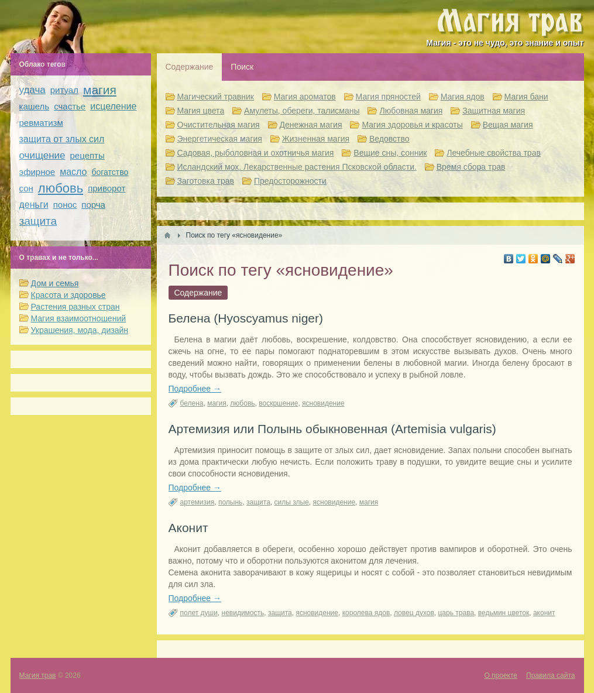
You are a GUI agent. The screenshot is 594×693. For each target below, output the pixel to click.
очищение (42, 155)
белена (192, 403)
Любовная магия (410, 110)
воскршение (278, 403)
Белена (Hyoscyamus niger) (246, 318)
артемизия (197, 502)
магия (216, 403)
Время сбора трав (471, 166)
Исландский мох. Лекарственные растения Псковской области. (297, 166)
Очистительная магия (218, 124)
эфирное (37, 172)
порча (93, 205)
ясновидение (323, 403)
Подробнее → (195, 388)
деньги (34, 205)
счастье (69, 106)
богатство (110, 172)
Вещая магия (508, 124)
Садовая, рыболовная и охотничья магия (255, 152)
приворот (106, 188)
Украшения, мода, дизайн (79, 330)
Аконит (188, 527)
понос (65, 205)
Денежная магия (311, 124)
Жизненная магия (315, 138)
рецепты (87, 155)
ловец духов (414, 613)
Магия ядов (463, 96)
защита (258, 502)
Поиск (242, 66)
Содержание (190, 66)
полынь (230, 502)
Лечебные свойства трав (494, 152)
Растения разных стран (75, 306)
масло (73, 172)
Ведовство (389, 138)
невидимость (243, 613)
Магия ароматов (305, 96)
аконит (544, 613)
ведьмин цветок (504, 613)
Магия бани (526, 96)
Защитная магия (493, 110)
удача (32, 89)
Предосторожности (290, 181)
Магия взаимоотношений (78, 318)
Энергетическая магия (219, 138)
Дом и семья (55, 283)
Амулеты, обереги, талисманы (302, 110)
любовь (242, 403)
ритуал (64, 90)
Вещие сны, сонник (390, 152)
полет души (199, 613)
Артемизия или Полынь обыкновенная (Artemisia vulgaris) (332, 428)
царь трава (456, 613)
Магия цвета (201, 110)
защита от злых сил (62, 139)
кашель (34, 106)
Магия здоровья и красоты (412, 124)
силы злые (291, 502)
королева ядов (366, 613)
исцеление (113, 106)
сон (26, 188)
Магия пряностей (388, 96)
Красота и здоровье (68, 295)
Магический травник (215, 96)
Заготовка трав (206, 181)
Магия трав (37, 675)
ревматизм (41, 123)
